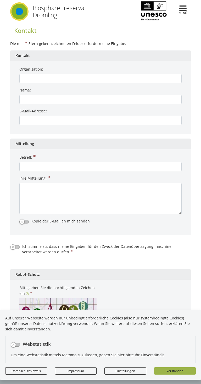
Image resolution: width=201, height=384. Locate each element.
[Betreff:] (100, 166)
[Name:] (100, 99)
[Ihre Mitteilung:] (100, 198)
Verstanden (174, 371)
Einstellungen (125, 371)
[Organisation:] (100, 78)
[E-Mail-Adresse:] (100, 120)
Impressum (76, 371)
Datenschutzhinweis (26, 371)
